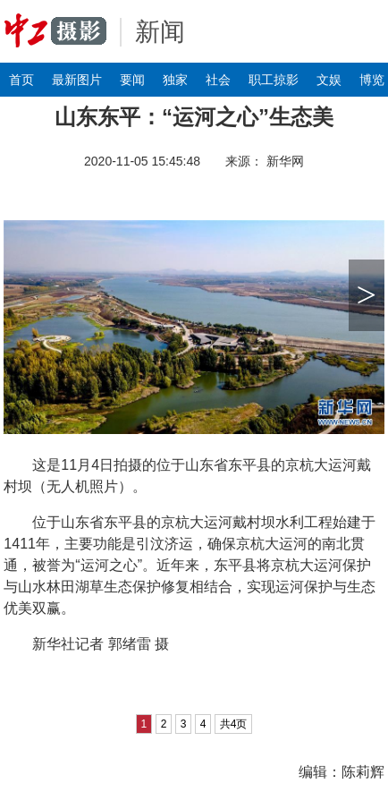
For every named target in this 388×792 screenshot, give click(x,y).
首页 (21, 79)
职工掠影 (274, 79)
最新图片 (77, 79)
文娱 (329, 79)
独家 (175, 79)
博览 (371, 79)
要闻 (132, 79)
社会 (218, 79)
